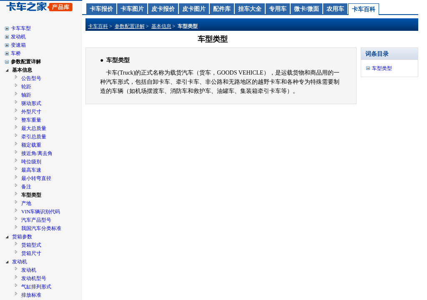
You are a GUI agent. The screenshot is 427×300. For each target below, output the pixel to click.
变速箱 (18, 45)
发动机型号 (33, 278)
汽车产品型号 (36, 220)
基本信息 (22, 70)
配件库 (222, 9)
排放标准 (31, 295)
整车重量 (31, 120)
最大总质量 (33, 128)
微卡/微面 (306, 9)
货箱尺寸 (31, 253)
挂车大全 (249, 9)
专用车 (277, 9)
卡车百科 (363, 9)
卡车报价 (101, 9)
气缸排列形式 (36, 287)
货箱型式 (31, 245)
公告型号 (31, 78)
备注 (26, 187)
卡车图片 (132, 9)
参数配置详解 (26, 62)
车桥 (16, 53)
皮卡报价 (163, 9)
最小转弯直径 (36, 178)
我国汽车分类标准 (41, 228)
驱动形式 (31, 103)
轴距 (26, 95)
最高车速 (31, 170)
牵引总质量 (33, 137)
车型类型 (31, 195)
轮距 (26, 87)
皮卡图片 (194, 9)
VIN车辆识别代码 (40, 212)
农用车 (335, 9)
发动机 (18, 37)
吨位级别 (31, 162)
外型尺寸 (31, 112)
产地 (26, 203)
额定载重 (31, 145)
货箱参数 (22, 237)
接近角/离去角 (37, 153)
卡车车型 (21, 28)
